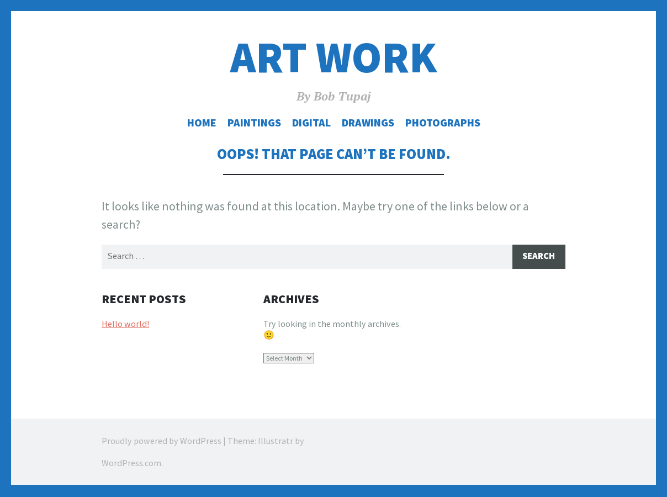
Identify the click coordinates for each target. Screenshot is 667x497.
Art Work (333, 57)
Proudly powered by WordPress (161, 441)
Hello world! (125, 324)
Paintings (254, 122)
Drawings (368, 122)
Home (201, 122)
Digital (311, 122)
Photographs (442, 122)
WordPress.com (131, 463)
